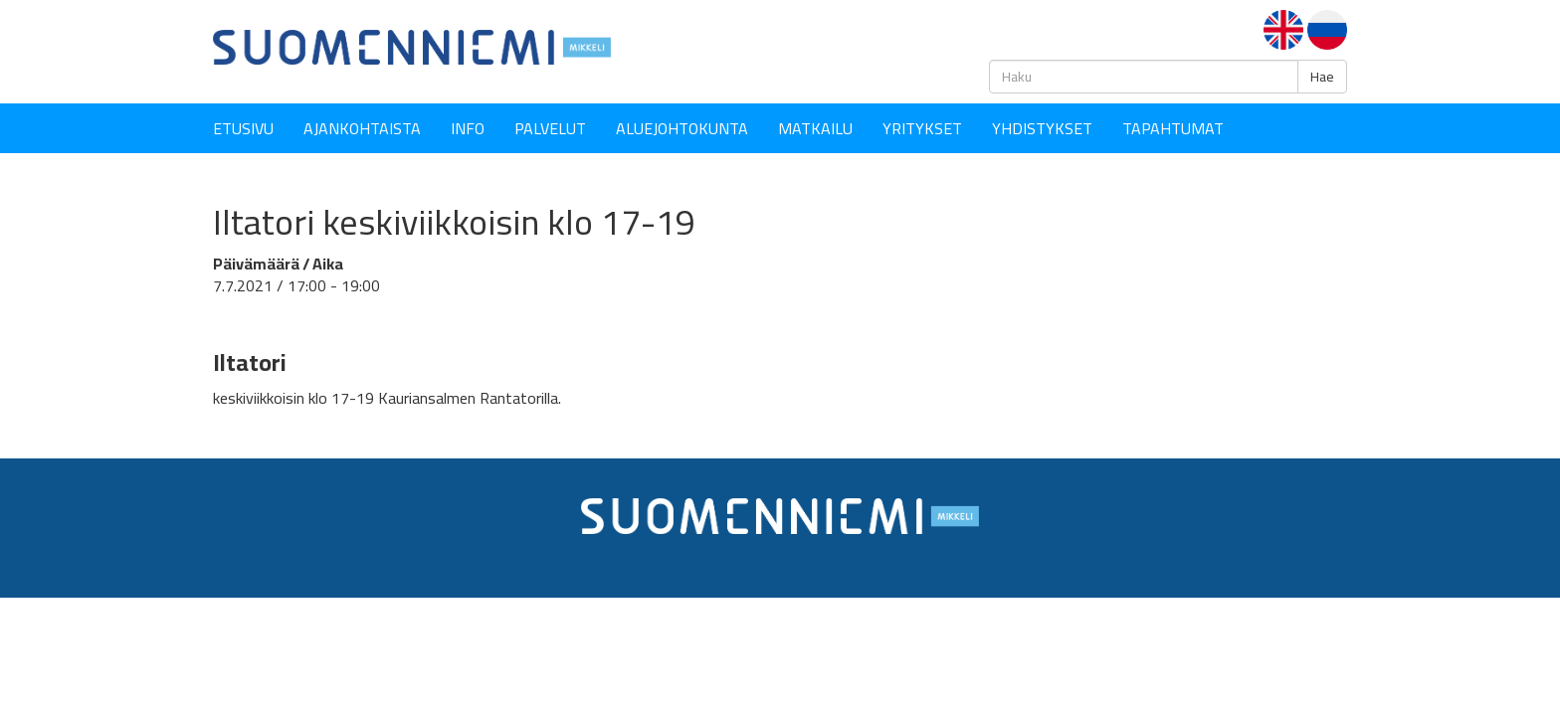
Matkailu (815, 128)
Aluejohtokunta (682, 128)
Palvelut (550, 128)
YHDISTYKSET (1042, 128)
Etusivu (243, 128)
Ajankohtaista (362, 128)
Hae (1322, 77)
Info (468, 128)
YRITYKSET (922, 128)
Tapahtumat (1173, 128)
